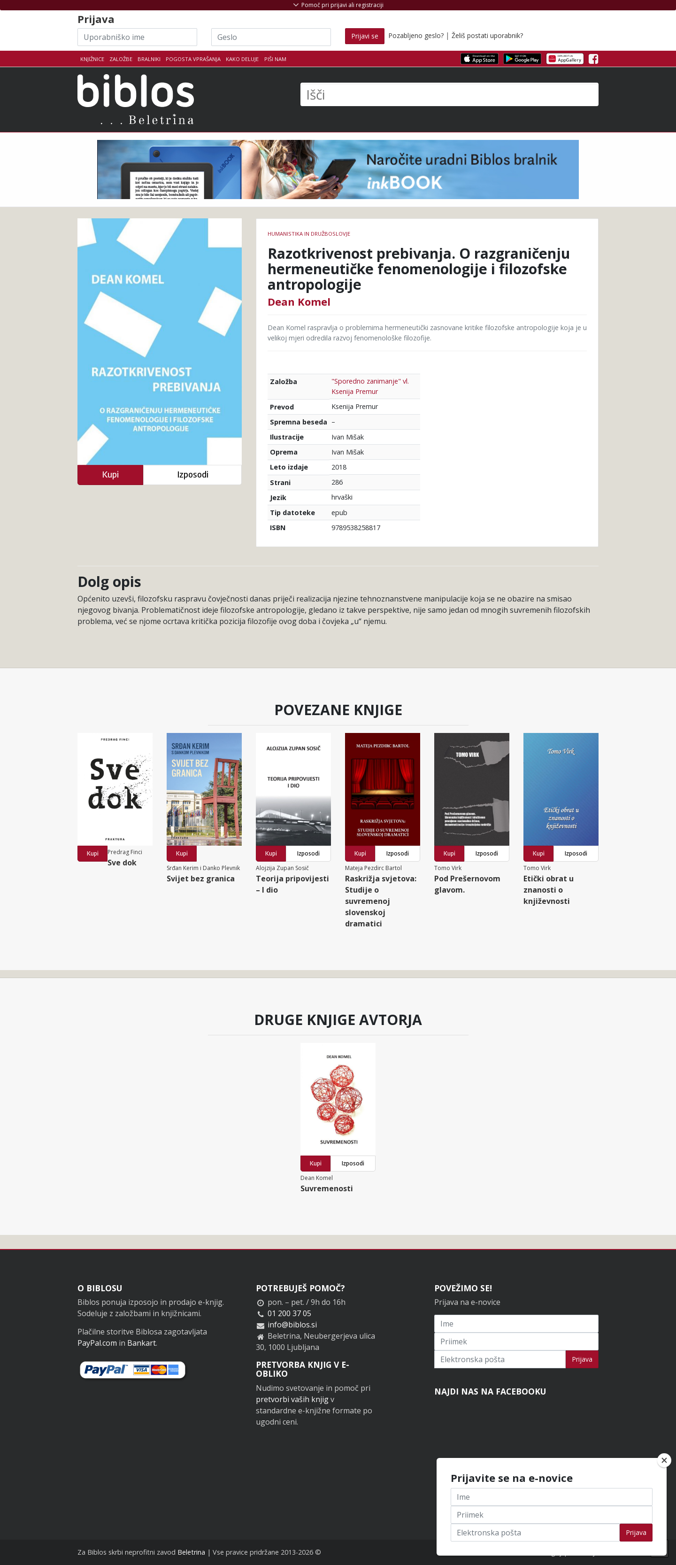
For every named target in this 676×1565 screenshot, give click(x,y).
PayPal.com (97, 1343)
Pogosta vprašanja (193, 58)
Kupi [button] (110, 474)
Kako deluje (242, 58)
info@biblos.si (292, 1324)
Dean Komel (299, 301)
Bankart (141, 1343)
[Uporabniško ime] (137, 37)
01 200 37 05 (289, 1313)
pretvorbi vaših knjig (292, 1399)
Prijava (582, 1359)
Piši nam (275, 58)
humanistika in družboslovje (309, 233)
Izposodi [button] (192, 474)
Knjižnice (92, 58)
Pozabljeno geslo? (416, 35)
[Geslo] (271, 37)
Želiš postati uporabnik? (487, 35)
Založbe (120, 58)
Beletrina (191, 1552)
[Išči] (449, 94)
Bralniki (149, 58)
